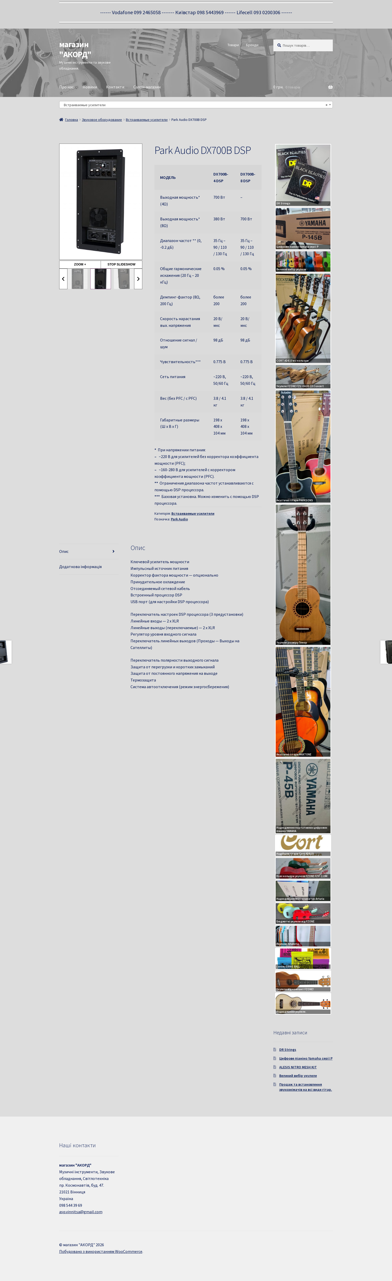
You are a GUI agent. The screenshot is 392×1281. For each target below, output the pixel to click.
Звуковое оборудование (102, 119)
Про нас (66, 86)
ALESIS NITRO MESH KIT (298, 1067)
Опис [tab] (63, 551)
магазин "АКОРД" (75, 49)
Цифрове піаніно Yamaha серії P (306, 1058)
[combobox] (196, 104)
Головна (71, 119)
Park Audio (179, 519)
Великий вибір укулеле (298, 1075)
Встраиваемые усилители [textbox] (195, 105)
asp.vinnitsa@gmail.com (80, 1211)
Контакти (115, 86)
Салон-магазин (147, 86)
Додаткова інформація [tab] (80, 566)
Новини (90, 86)
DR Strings (287, 1049)
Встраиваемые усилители (147, 119)
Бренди (252, 45)
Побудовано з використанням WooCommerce (100, 1251)
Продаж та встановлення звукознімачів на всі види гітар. (305, 1087)
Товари (233, 45)
